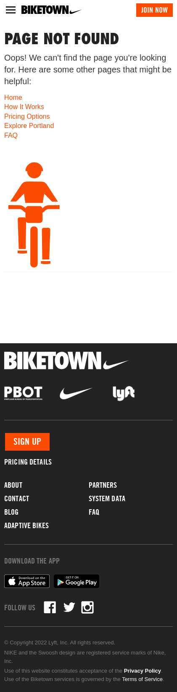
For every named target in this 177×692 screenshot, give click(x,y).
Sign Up (27, 441)
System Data (107, 498)
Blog (11, 512)
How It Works (24, 106)
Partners (103, 485)
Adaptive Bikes (26, 525)
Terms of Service (142, 679)
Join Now (154, 10)
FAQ (11, 135)
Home (13, 97)
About (13, 485)
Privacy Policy (142, 671)
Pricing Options (27, 116)
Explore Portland (29, 125)
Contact (16, 498)
